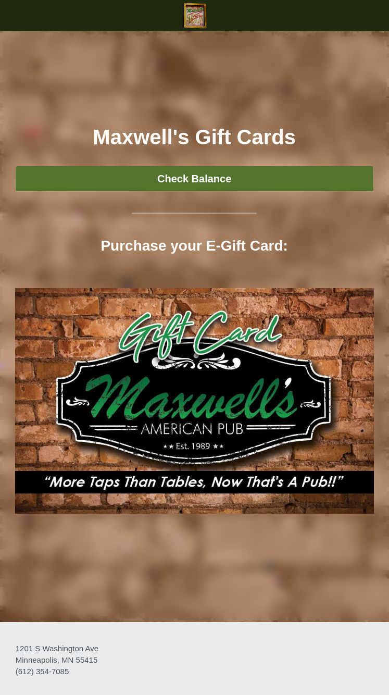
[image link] (194, 14)
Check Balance (194, 178)
